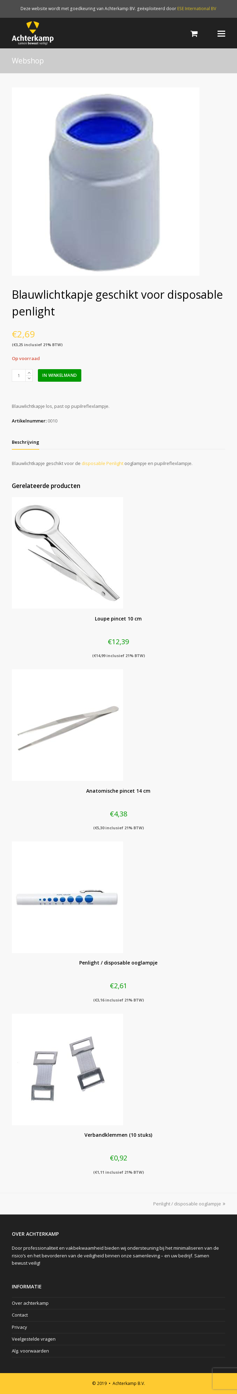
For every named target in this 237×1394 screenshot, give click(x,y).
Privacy (19, 1327)
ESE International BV (196, 9)
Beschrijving (25, 442)
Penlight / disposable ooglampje (189, 1204)
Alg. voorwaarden (30, 1351)
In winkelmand (59, 375)
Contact (20, 1315)
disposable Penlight (102, 463)
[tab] (25, 442)
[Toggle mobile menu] (221, 33)
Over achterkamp (30, 1303)
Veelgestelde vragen (34, 1339)
